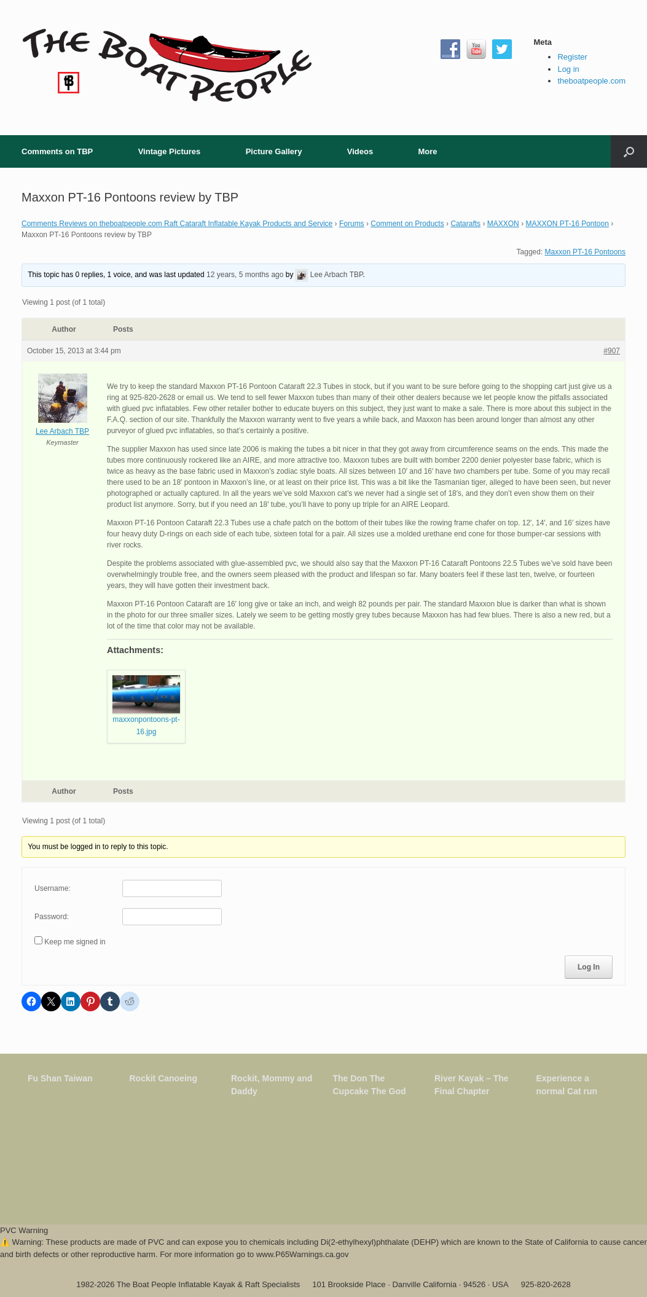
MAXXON (503, 223)
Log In (589, 967)
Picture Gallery (274, 151)
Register (572, 56)
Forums (351, 223)
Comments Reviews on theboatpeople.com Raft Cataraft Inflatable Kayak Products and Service (177, 223)
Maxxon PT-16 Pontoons (585, 252)
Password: (51, 916)
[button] (629, 151)
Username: (52, 888)
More (427, 151)
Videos (360, 151)
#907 (611, 351)
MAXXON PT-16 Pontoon (566, 223)
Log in (568, 69)
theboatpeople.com (591, 80)
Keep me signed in (74, 942)
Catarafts (465, 223)
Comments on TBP (57, 151)
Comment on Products (407, 223)
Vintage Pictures (169, 151)
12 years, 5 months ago (244, 274)
